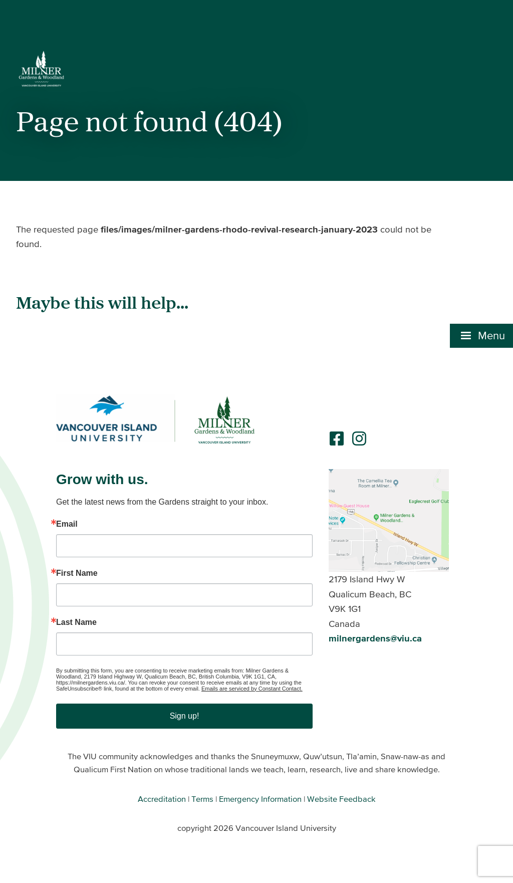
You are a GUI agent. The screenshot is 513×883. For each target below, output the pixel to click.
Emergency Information (260, 798)
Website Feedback (341, 798)
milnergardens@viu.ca (375, 638)
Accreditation (162, 798)
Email (67, 524)
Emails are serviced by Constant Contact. (252, 689)
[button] (481, 234)
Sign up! (184, 716)
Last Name (76, 622)
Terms (202, 798)
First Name (77, 573)
